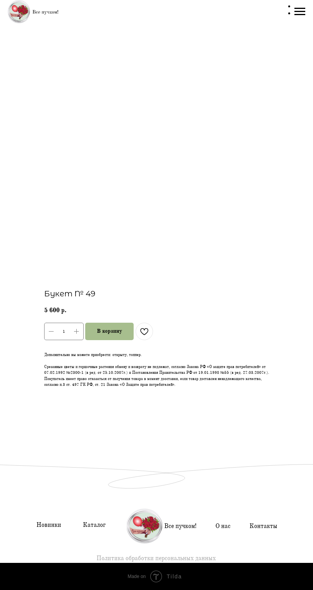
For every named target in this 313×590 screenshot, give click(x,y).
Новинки (48, 525)
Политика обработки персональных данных (156, 558)
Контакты (263, 526)
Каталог (94, 525)
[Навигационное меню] (299, 11)
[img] (144, 526)
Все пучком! (180, 526)
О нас (222, 526)
